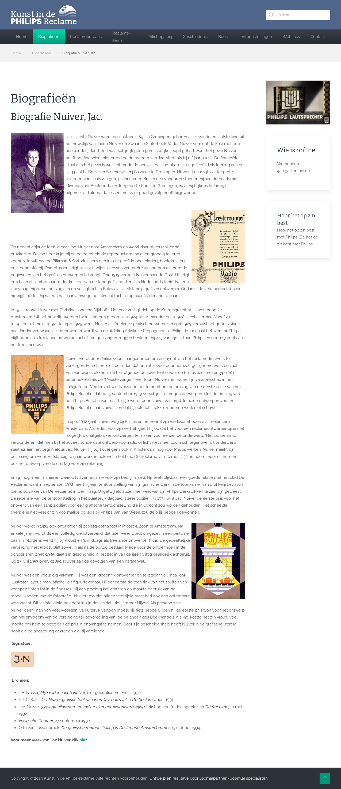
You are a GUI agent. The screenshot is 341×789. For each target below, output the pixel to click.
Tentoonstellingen (255, 36)
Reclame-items (121, 37)
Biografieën (48, 36)
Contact (318, 36)
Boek (223, 36)
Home (22, 36)
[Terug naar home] (43, 14)
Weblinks (291, 36)
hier (83, 740)
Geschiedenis (195, 36)
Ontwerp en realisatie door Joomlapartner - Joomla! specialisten (209, 778)
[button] (325, 778)
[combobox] (298, 15)
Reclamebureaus (86, 36)
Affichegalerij (160, 36)
